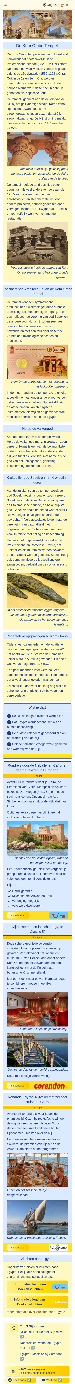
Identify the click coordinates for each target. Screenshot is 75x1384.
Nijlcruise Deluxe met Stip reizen (42, 1332)
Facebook (17, 1380)
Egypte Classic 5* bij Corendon (41, 1354)
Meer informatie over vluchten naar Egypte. (36, 1312)
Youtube (49, 1380)
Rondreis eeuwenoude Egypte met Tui (40, 1345)
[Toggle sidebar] (5, 4)
